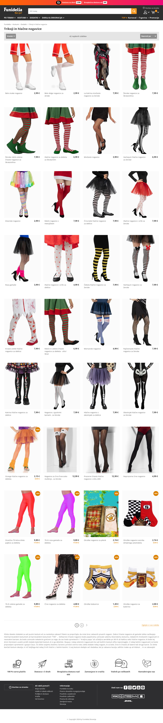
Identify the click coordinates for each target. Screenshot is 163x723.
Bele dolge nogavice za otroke (54, 94)
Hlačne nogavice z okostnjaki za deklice (92, 413)
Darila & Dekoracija (52, 17)
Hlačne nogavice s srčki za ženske (134, 222)
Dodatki (34, 17)
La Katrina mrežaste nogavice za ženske (92, 94)
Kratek (10, 36)
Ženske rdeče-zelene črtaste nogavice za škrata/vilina (13, 159)
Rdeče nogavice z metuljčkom (52, 222)
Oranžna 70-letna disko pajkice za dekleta (15, 541)
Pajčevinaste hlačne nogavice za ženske (131, 350)
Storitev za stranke (18, 687)
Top (123, 17)
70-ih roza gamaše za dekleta (53, 541)
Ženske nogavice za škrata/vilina (131, 94)
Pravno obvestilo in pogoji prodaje (72, 691)
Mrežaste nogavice (91, 157)
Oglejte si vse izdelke (150, 625)
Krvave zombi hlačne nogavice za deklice (13, 350)
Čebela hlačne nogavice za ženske (95, 286)
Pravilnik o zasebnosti (68, 694)
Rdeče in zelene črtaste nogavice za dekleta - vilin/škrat (55, 351)
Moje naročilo (40, 689)
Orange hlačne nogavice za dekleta (16, 477)
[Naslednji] (87, 625)
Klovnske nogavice (12, 221)
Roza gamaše (10, 285)
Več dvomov (39, 699)
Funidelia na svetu (66, 689)
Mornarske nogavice (92, 349)
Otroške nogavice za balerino (131, 605)
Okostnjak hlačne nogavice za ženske (134, 413)
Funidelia (7, 24)
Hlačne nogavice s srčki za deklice (55, 286)
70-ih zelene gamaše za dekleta (15, 605)
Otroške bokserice (91, 604)
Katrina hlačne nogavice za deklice (16, 413)
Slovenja (63, 704)
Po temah (9, 17)
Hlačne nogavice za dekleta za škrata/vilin (56, 158)
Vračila (37, 696)
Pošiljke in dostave (42, 694)
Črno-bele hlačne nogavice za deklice (95, 222)
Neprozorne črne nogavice (134, 476)
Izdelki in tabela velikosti (44, 691)
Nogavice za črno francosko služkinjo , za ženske (56, 477)
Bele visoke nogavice (13, 93)
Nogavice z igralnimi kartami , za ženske (53, 413)
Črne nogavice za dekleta (55, 604)
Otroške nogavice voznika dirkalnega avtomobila (133, 541)
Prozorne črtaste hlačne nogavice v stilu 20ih (94, 477)
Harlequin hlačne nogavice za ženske (134, 158)
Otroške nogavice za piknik (95, 540)
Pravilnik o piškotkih (67, 696)
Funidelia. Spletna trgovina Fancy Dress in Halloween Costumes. (13, 11)
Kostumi (21, 17)
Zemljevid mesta (66, 701)
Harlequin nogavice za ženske (132, 286)
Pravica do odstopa (67, 699)
